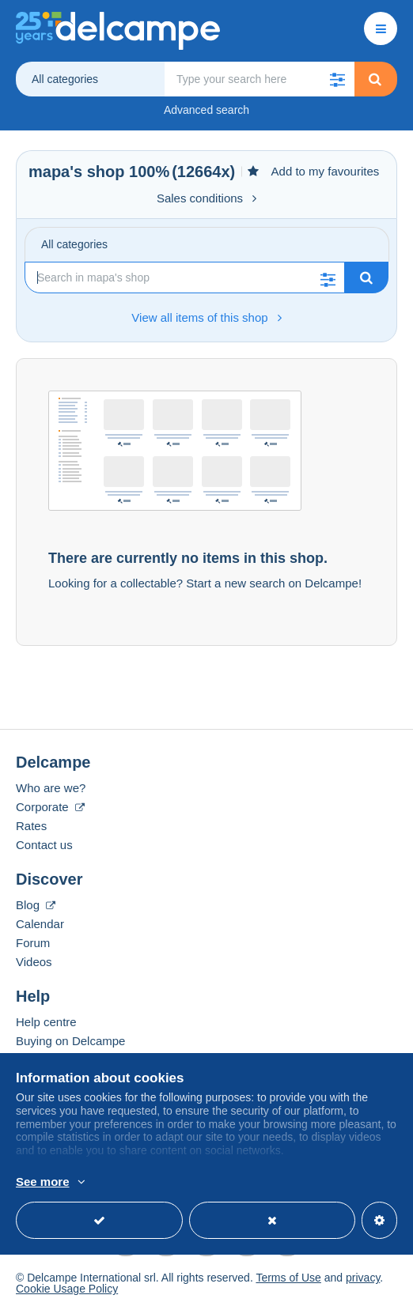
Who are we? (50, 788)
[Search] (185, 277)
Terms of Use (288, 1277)
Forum (33, 942)
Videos (34, 961)
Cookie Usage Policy (67, 1288)
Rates (31, 825)
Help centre (46, 1022)
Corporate (50, 807)
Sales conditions (206, 198)
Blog (35, 905)
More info (227, 1182)
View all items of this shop (206, 317)
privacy (363, 1277)
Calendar (40, 924)
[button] (337, 79)
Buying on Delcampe (70, 1041)
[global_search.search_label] (259, 79)
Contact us (44, 844)
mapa (49, 171)
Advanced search (206, 110)
